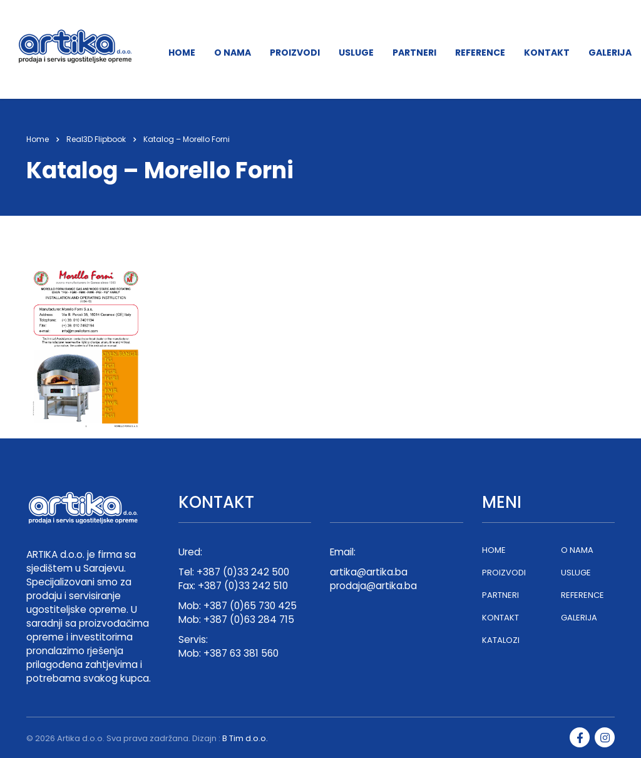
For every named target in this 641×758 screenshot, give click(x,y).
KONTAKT (547, 52)
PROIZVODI (295, 52)
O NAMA (232, 52)
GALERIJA (610, 52)
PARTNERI (414, 52)
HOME (181, 52)
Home (37, 139)
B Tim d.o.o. (245, 738)
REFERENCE (480, 52)
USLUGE (356, 52)
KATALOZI (501, 640)
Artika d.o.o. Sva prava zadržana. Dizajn (137, 738)
